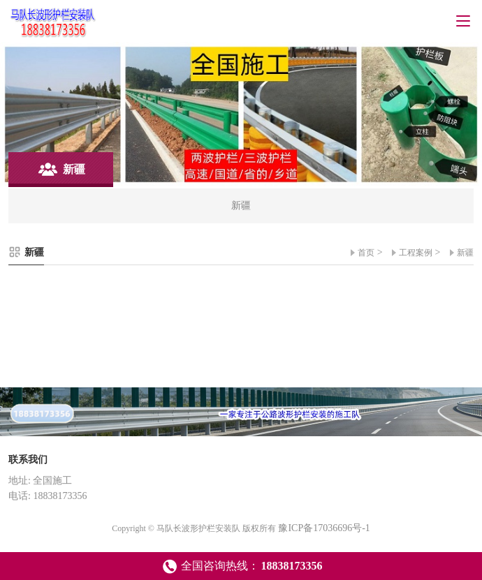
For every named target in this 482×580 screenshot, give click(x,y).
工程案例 (415, 253)
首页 (366, 253)
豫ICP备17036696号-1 (324, 528)
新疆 (465, 253)
